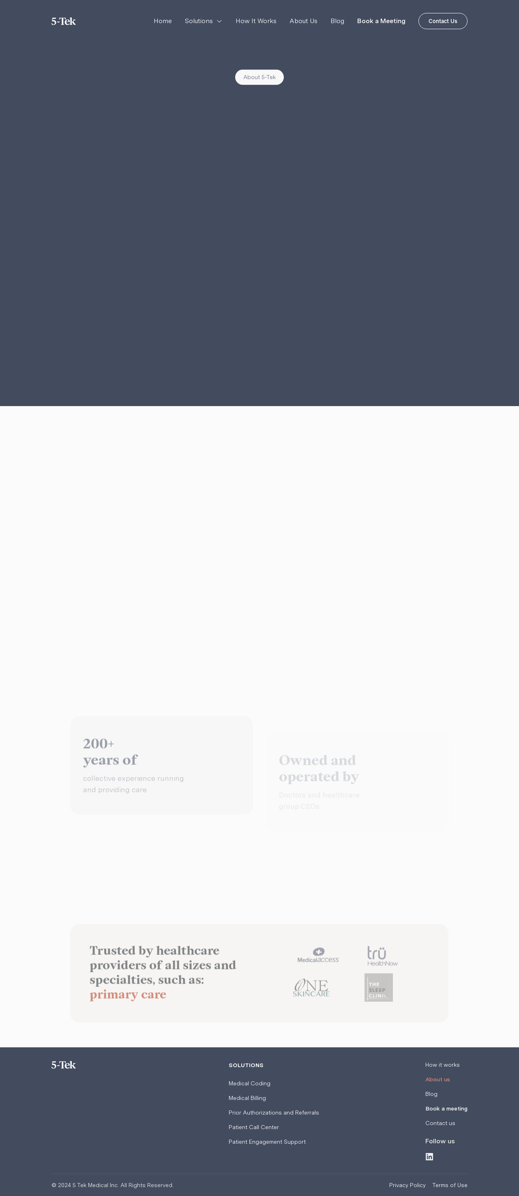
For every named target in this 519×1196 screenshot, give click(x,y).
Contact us (440, 1123)
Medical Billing (247, 1098)
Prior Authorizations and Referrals (274, 1112)
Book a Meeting (381, 21)
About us (437, 1079)
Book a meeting (446, 1108)
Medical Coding (249, 1083)
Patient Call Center (254, 1127)
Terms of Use (450, 1185)
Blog (337, 21)
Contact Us (443, 22)
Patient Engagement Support (267, 1141)
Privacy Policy (407, 1185)
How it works (442, 1064)
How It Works (256, 21)
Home (163, 21)
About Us (303, 21)
